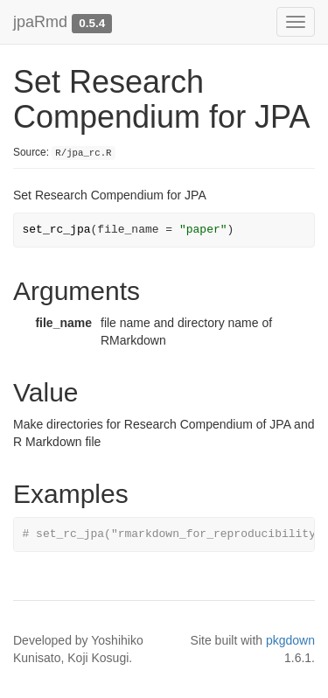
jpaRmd (40, 22)
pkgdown (290, 640)
